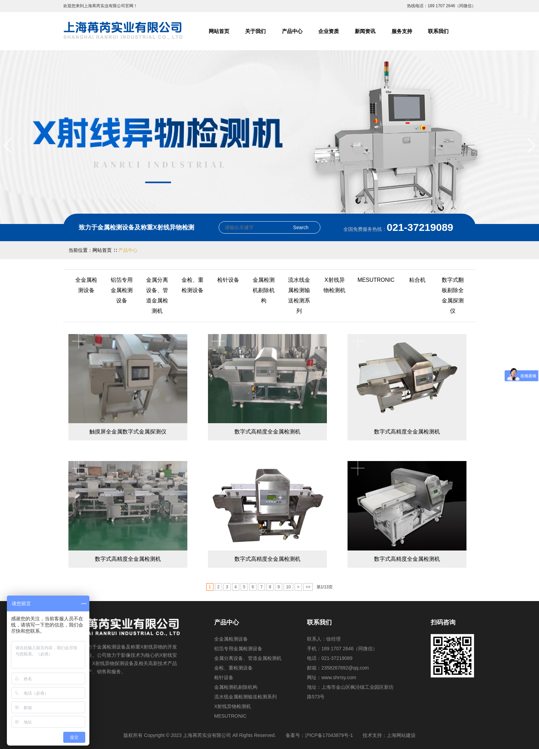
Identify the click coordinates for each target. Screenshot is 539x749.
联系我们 (438, 31)
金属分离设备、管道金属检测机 (157, 295)
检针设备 (228, 280)
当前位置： (80, 250)
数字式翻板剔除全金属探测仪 (453, 295)
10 (288, 587)
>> (308, 587)
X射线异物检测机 (334, 285)
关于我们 (255, 31)
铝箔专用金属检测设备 (122, 290)
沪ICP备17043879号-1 (329, 735)
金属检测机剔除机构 (264, 290)
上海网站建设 (401, 735)
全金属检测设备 (86, 285)
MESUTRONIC (376, 280)
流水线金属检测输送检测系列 (299, 295)
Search (300, 227)
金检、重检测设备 (193, 285)
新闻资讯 (365, 31)
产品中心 (292, 31)
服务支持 (402, 31)
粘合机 (417, 280)
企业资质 (328, 31)
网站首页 (219, 31)
